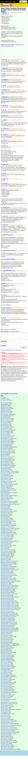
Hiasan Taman (4, 480)
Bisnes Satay (4, 454)
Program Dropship (5, 668)
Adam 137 (5, 134)
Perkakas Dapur (5, 649)
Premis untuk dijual (6, 662)
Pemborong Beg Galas (6, 589)
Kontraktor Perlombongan (7, 534)
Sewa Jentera (4, 698)
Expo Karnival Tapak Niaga (7, 472)
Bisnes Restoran (5, 448)
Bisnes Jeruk (4, 434)
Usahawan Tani (19, 44)
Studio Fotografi (5, 705)
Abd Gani (5, 216)
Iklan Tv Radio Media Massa (8, 484)
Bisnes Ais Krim (4, 413)
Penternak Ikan (4, 638)
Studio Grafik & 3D (5, 706)
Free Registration (8, 350)
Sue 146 (5, 140)
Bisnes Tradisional (5, 462)
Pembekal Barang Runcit (7, 564)
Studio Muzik (4, 711)
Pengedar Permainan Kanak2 (8, 628)
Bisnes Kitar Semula (6, 435)
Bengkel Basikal (5, 404)
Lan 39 (4, 85)
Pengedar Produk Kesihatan (8, 631)
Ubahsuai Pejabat (5, 736)
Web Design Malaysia (6, 746)
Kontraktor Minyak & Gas (7, 529)
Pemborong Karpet (5, 595)
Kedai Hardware (5, 497)
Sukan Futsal (4, 715)
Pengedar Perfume (5, 626)
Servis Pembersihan (6, 691)
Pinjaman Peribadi (5, 659)
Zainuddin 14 (5, 90)
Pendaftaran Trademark (6, 619)
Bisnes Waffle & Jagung (7, 465)
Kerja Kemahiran (5, 512)
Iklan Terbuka (4, 482)
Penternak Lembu (5, 641)
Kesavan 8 (5, 183)
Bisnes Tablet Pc (5, 461)
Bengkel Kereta (4, 407)
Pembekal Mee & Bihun (7, 578)
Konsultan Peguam (5, 519)
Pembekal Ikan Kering (6, 568)
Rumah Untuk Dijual (6, 686)
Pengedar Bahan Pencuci (7, 622)
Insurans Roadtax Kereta (7, 490)
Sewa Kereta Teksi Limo (7, 699)
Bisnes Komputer (5, 437)
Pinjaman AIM (4, 653)
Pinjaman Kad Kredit (6, 656)
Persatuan (3, 397)
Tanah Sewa (4, 718)
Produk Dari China (5, 663)
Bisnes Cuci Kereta (5, 420)
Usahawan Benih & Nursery (8, 742)
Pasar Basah (4, 558)
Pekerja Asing (4, 559)
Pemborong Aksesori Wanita (8, 586)
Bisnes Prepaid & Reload (7, 447)
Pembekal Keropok (5, 572)
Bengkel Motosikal (5, 408)
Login (14, 1)
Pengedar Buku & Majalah (7, 624)
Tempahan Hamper (5, 722)
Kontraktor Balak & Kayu (7, 525)
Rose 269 (5, 225)
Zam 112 (4, 59)
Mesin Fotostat (4, 544)
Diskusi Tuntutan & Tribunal (8, 471)
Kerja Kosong (4, 514)
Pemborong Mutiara (6, 599)
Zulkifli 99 (5, 164)
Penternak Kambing (6, 639)
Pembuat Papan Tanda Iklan (8, 614)
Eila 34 (5, 189)
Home (2, 1)
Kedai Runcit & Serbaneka (7, 502)
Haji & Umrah (4, 477)
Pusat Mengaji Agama (6, 675)
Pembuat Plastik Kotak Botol (8, 615)
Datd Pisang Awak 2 (8, 235)
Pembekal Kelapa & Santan (8, 569)
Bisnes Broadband (5, 415)
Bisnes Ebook (4, 424)
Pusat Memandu (5, 673)
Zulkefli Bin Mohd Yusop (9, 270)
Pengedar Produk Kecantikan (8, 629)
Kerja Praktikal (4, 515)
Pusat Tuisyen (4, 681)
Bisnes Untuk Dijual (6, 464)
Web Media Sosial (5, 748)
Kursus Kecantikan (5, 537)
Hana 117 (5, 146)
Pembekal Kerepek (5, 571)
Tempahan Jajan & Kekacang (8, 723)
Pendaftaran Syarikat (6, 618)
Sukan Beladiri (4, 712)
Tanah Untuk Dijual (5, 719)
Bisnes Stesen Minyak (6, 460)
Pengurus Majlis (5, 632)
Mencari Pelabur (5, 542)
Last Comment (5, 14)
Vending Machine (5, 745)
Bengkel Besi (4, 405)
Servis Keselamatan (6, 689)
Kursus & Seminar (5, 535)
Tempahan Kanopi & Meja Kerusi (9, 725)
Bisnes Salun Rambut (6, 451)
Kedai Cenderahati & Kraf (7, 492)
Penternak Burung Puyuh (7, 636)
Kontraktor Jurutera (5, 527)
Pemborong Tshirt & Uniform (8, 609)
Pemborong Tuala (5, 611)
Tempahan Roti (4, 735)
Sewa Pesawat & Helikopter (8, 702)
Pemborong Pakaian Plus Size (8, 605)
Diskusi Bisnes (4, 470)
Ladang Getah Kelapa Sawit (8, 541)
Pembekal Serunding (6, 582)
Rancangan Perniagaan (6, 682)
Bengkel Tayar (4, 410)
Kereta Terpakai (5, 509)
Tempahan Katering (6, 726)
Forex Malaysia (4, 474)
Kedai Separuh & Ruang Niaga (8, 504)
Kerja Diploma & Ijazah (7, 511)
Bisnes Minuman (5, 440)
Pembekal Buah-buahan (7, 567)
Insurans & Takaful (5, 488)
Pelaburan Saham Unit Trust (8, 561)
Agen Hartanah (4, 403)
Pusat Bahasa (4, 669)
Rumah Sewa (4, 685)
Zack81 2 (5, 120)
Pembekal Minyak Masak (7, 579)
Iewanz (5, 295)
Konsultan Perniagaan (6, 400)
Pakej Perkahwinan (5, 555)
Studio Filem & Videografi (7, 703)
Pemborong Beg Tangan (7, 591)
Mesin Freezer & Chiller (7, 545)
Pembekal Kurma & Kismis (7, 575)
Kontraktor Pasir (5, 531)
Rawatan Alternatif (5, 683)
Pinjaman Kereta (5, 658)
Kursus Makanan (5, 538)
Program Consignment (6, 666)
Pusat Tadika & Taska (6, 679)
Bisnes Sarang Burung (6, 452)
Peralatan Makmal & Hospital (8, 644)
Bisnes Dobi (4, 423)
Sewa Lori (3, 700)
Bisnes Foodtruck (5, 425)
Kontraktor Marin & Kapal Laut (8, 528)
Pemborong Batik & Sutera (7, 588)
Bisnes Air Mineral (5, 411)
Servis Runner (4, 693)
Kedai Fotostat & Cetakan (7, 495)
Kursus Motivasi (5, 539)
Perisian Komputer (5, 648)
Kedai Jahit (3, 500)
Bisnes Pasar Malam (10, 44)
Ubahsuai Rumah (5, 738)
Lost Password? (17, 350)
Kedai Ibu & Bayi (5, 498)
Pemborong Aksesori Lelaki (7, 585)
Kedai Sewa (4, 505)
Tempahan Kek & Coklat (7, 728)
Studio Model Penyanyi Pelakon (9, 709)
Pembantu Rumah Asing (7, 562)
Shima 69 (5, 115)
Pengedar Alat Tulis (5, 621)
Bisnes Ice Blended (5, 431)
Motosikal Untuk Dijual (6, 552)
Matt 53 (5, 283)
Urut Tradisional (5, 739)
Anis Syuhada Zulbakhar (9, 259)
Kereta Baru (4, 508)
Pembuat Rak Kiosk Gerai (7, 616)
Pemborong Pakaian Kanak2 (8, 602)
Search (7, 1)
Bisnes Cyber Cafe (5, 421)
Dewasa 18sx (4, 468)
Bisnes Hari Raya (5, 428)
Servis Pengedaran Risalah (7, 692)
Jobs (10, 1)
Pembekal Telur (5, 584)
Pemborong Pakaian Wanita (8, 606)
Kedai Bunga (4, 491)
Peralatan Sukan (5, 646)
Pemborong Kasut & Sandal (8, 596)
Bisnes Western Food (6, 467)
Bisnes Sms (3, 455)
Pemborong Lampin (6, 598)
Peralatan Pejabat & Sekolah (8, 645)
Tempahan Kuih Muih (6, 730)
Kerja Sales (3, 517)
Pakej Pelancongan (5, 554)
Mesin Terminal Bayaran (7, 551)
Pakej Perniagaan (5, 398)
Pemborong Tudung (6, 612)
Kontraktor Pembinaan (6, 532)
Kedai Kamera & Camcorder (8, 501)
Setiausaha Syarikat (6, 695)
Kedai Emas (4, 494)
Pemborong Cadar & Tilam (7, 594)
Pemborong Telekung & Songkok (9, 608)
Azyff (3, 74)
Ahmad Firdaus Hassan (9, 250)
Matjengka (4, 12)
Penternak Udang (5, 642)
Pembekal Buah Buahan (7, 46)
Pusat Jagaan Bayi (5, 671)
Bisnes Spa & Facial (6, 457)
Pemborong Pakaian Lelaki (7, 604)
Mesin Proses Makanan (6, 549)
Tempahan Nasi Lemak (6, 733)
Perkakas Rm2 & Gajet (6, 652)
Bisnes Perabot (4, 445)
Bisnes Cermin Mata (6, 418)
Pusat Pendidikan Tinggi (7, 676)
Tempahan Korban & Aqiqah (8, 729)
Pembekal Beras (5, 565)
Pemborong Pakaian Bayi (7, 601)
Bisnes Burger (4, 417)
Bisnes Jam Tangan (5, 432)
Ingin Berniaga (4, 487)
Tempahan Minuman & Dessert (9, 732)
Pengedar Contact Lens (6, 625)
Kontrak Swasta (5, 522)
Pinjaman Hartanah (6, 655)
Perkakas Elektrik (5, 651)
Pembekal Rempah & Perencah (8, 581)
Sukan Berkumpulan (6, 713)
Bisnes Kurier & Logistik (7, 438)
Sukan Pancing (4, 716)
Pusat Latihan (4, 672)
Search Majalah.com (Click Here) (9, 393)
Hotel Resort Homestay (6, 481)
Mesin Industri (4, 547)
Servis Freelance (5, 688)
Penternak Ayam (5, 635)
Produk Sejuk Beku (5, 665)
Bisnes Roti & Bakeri (6, 450)
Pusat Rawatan (4, 678)
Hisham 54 (5, 105)
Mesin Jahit (3, 548)
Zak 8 (4, 318)
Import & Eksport (5, 485)
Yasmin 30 (5, 128)
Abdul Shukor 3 (7, 308)
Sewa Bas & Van (5, 696)
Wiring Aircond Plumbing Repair (9, 749)
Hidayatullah (6, 207)
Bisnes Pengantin (5, 444)
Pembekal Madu (5, 576)
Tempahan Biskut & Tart (7, 720)
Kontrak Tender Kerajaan (7, 524)
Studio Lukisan (4, 708)
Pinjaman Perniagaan (6, 661)
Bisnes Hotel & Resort (6, 430)
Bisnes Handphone (5, 427)
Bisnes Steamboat (5, 458)
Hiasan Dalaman (5, 478)
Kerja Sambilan (4, 518)
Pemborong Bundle (6, 592)
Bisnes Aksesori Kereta (6, 414)
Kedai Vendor (4, 507)
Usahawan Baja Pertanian (7, 740)
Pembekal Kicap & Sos (6, 574)
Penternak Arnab (5, 634)
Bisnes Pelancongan (6, 442)
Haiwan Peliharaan (5, 475)
